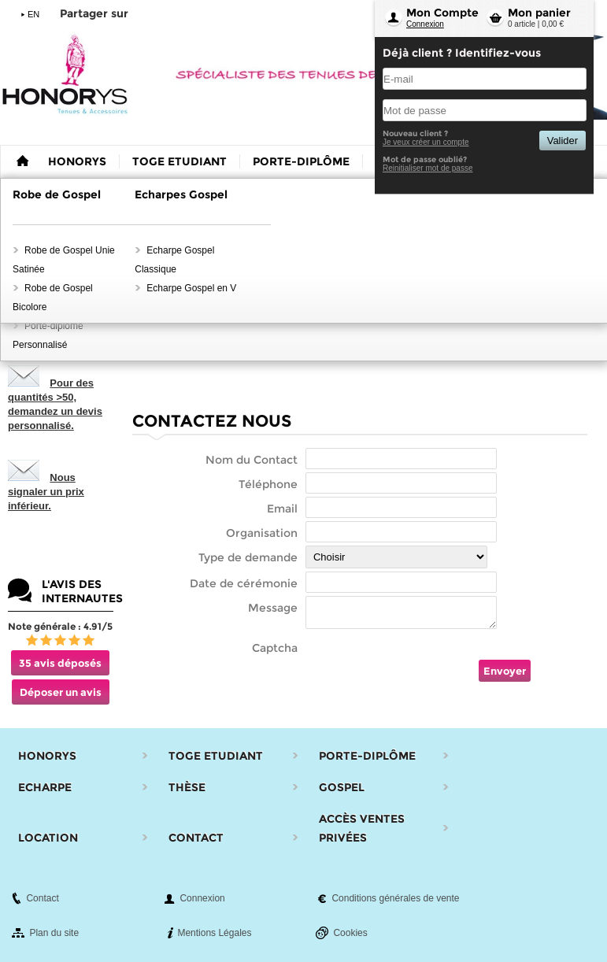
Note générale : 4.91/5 (60, 626)
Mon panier (539, 13)
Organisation (262, 533)
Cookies (350, 932)
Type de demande (248, 557)
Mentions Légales (214, 932)
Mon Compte (442, 13)
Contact (42, 898)
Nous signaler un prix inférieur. (46, 492)
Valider (562, 140)
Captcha (275, 648)
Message (273, 608)
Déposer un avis (61, 692)
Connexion (425, 24)
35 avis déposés (60, 663)
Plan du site (54, 932)
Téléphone (268, 484)
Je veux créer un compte (426, 142)
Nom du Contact (251, 460)
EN (33, 14)
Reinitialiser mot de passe (428, 168)
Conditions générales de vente (395, 898)
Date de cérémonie (244, 583)
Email (282, 508)
